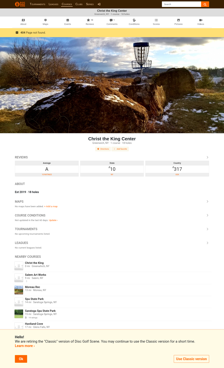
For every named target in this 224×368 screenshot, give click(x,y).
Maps (112, 201)
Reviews (112, 157)
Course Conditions (112, 215)
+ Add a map (51, 206)
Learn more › (25, 346)
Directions (103, 149)
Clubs (78, 4)
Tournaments (37, 4)
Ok (21, 359)
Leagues (53, 4)
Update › (53, 220)
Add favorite (120, 149)
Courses (67, 4)
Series (90, 4)
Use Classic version (191, 359)
